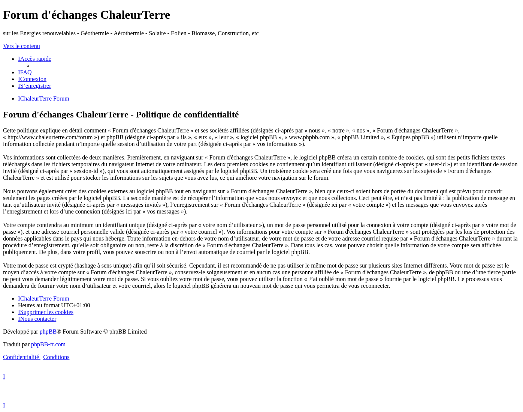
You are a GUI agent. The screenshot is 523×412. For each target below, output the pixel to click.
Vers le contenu (21, 46)
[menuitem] (25, 72)
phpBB (48, 331)
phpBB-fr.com (48, 344)
